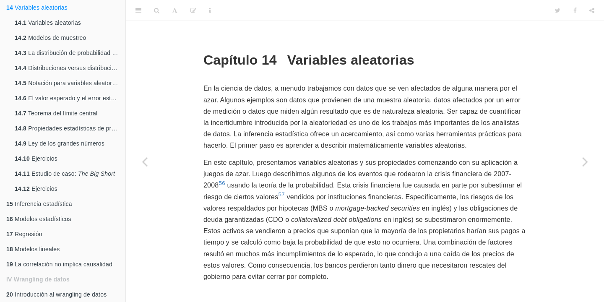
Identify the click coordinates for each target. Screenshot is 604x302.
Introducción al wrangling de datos (56, 294)
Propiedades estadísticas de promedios (70, 128)
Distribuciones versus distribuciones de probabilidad (70, 68)
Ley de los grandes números (59, 143)
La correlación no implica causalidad (59, 264)
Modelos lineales (33, 249)
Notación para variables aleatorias (67, 83)
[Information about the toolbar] (210, 10)
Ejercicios (36, 158)
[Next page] (585, 161)
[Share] (592, 10)
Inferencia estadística (39, 203)
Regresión (24, 234)
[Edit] (193, 10)
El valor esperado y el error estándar (70, 98)
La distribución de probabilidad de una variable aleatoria (70, 52)
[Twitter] (558, 10)
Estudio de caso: (65, 173)
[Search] (157, 10)
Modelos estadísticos (38, 219)
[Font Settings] (175, 10)
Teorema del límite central (56, 113)
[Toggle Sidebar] (138, 10)
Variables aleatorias (37, 7)
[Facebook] (575, 10)
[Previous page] (145, 161)
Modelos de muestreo (50, 37)
